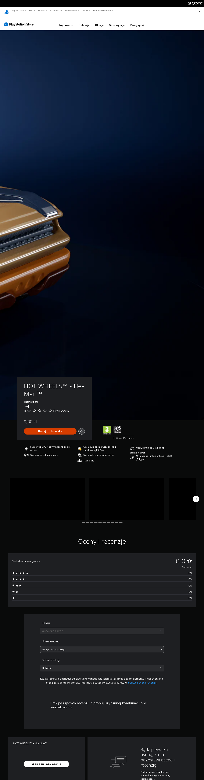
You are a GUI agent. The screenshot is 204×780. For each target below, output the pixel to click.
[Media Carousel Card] (47, 495)
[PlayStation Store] (19, 21)
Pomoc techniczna (102, 10)
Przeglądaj (137, 21)
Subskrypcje (117, 21)
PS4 (31, 10)
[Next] (196, 495)
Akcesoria (54, 10)
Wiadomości (71, 10)
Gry (13, 10)
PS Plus (41, 10)
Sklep (85, 10)
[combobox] (102, 627)
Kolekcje (84, 21)
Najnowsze (66, 21)
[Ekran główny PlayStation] (6, 10)
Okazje (99, 21)
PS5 (22, 10)
